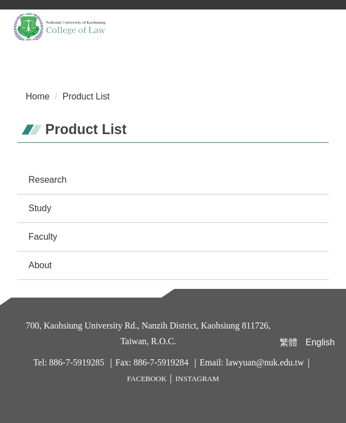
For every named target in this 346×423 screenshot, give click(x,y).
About (40, 265)
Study (39, 208)
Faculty (42, 236)
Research (47, 179)
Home (38, 96)
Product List (86, 96)
